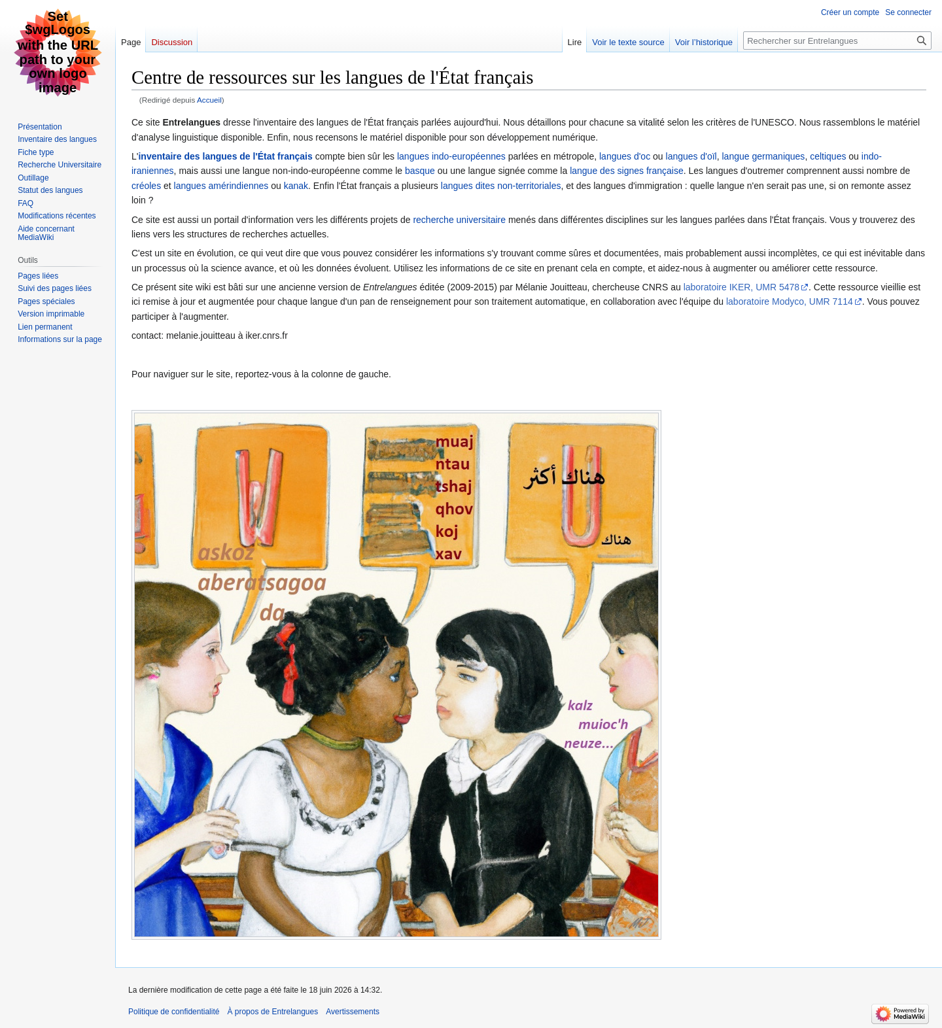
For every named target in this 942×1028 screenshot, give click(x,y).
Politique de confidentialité (173, 1011)
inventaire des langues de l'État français (225, 156)
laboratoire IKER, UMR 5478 (741, 287)
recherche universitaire (459, 219)
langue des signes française (627, 170)
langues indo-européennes (451, 156)
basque (420, 170)
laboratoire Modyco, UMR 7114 (789, 301)
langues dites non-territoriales (501, 185)
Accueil (209, 99)
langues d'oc (624, 156)
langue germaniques (763, 156)
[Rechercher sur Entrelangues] (837, 40)
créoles (146, 185)
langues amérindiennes (221, 185)
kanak (296, 185)
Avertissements (352, 1011)
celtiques (828, 156)
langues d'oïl (691, 156)
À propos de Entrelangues (272, 1011)
